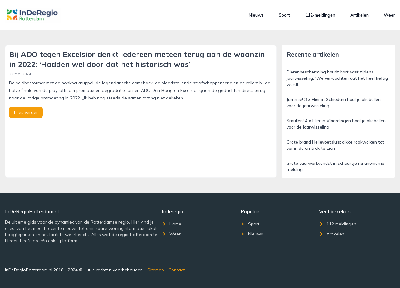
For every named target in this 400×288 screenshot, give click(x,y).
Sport (284, 15)
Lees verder (26, 112)
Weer (389, 15)
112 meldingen (337, 224)
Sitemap (156, 270)
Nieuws (256, 15)
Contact (176, 270)
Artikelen (359, 15)
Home (171, 224)
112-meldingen (320, 15)
